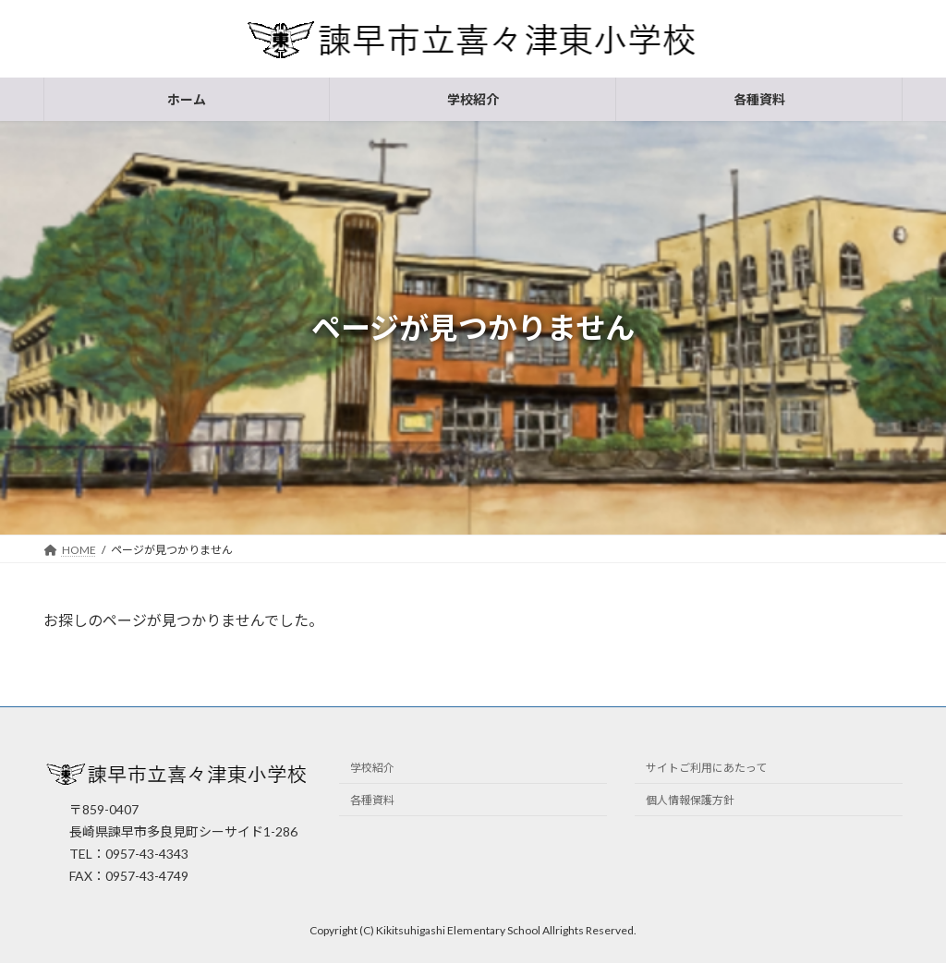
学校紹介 (372, 769)
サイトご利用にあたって (706, 769)
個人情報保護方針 (690, 801)
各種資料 (372, 801)
